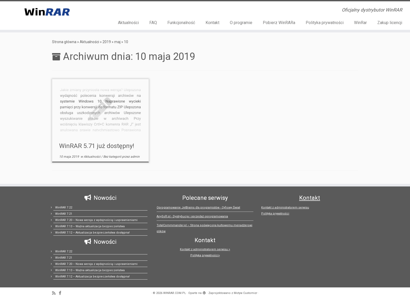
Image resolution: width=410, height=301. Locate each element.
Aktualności (128, 22)
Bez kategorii (112, 156)
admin (135, 156)
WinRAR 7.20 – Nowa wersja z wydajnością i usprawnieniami (96, 220)
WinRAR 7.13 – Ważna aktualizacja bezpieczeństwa (90, 226)
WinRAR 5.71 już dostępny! (96, 146)
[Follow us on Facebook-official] (62, 293)
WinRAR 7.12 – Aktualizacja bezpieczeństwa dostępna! (92, 232)
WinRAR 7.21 (63, 213)
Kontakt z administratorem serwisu (285, 207)
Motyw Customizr (245, 293)
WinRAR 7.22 (63, 207)
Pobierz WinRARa (279, 22)
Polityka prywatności (325, 22)
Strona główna (64, 42)
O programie (241, 22)
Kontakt (212, 22)
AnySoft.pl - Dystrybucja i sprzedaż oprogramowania (192, 216)
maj (117, 42)
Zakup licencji (389, 22)
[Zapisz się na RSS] (55, 293)
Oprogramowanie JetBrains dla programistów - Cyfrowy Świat (198, 207)
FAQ (153, 22)
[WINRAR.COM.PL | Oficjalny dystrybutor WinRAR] (47, 11)
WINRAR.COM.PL (174, 293)
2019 (106, 42)
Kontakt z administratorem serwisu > (205, 249)
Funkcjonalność (181, 22)
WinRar (360, 22)
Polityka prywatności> (205, 255)
